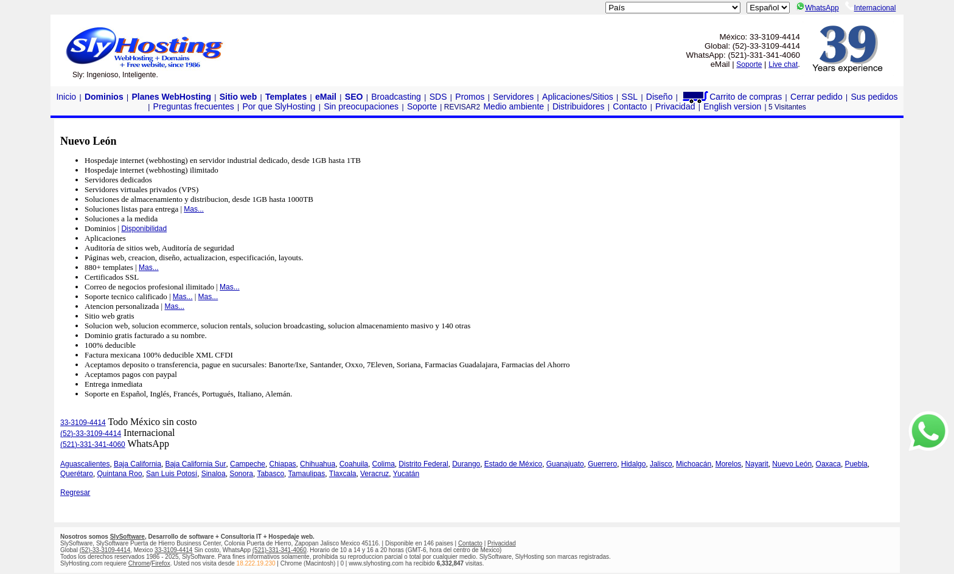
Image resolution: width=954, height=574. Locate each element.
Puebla (855, 464)
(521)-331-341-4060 (92, 444)
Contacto (630, 106)
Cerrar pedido (816, 97)
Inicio (66, 97)
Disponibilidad (144, 228)
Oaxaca (828, 464)
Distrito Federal (423, 464)
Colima (383, 464)
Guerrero (602, 464)
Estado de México (513, 464)
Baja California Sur (195, 464)
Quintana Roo (119, 473)
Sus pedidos (874, 97)
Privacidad (675, 106)
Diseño (659, 97)
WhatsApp (817, 8)
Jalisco (661, 464)
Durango (466, 464)
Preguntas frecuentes (193, 106)
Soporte (749, 64)
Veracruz (374, 473)
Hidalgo (633, 464)
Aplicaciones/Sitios (577, 97)
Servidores (513, 97)
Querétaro (76, 473)
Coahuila (353, 464)
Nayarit (756, 464)
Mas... (194, 209)
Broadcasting (396, 97)
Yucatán (406, 473)
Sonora (241, 473)
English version (732, 106)
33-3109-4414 (83, 422)
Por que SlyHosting (279, 106)
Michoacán (693, 464)
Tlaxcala (343, 473)
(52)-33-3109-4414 (90, 433)
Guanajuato (565, 464)
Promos (469, 97)
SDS (438, 97)
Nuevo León (792, 464)
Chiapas (283, 464)
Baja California (137, 464)
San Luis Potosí (171, 473)
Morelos (729, 464)
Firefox (160, 563)
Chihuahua (317, 464)
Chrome (139, 563)
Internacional (870, 8)
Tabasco (270, 473)
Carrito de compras (731, 97)
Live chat (783, 64)
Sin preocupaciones (361, 106)
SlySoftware (127, 536)
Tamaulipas (307, 473)
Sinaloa (213, 473)
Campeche (247, 464)
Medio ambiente (513, 106)
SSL (630, 97)
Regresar (75, 492)
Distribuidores (578, 106)
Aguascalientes (85, 464)
